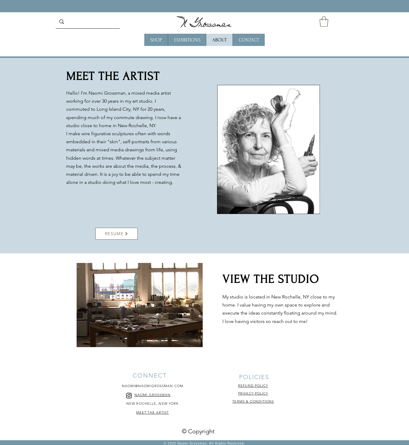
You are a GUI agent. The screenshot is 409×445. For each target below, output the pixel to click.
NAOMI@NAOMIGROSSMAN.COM (152, 386)
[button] (324, 21)
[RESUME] (116, 234)
